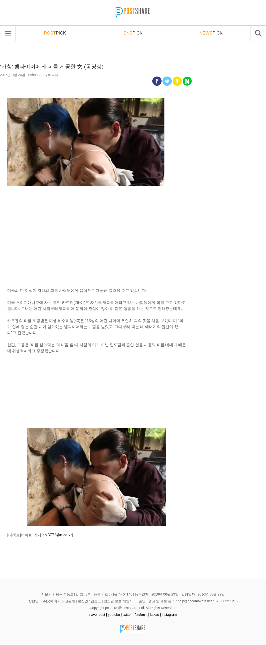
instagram (169, 615)
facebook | (141, 614)
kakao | (155, 615)
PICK (55, 33)
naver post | (98, 615)
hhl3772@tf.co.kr (57, 535)
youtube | (115, 615)
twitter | (128, 615)
